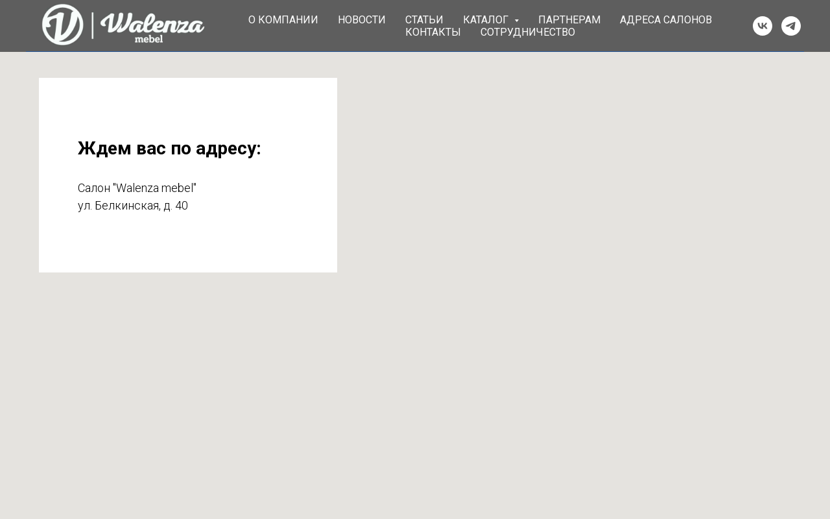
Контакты (433, 32)
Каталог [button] (487, 20)
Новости (362, 20)
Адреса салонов (666, 20)
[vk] (762, 26)
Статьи (424, 20)
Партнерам (569, 20)
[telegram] (791, 26)
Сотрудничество (527, 32)
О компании (283, 20)
